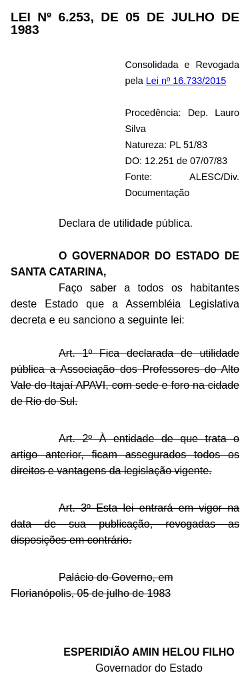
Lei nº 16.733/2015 (186, 80)
